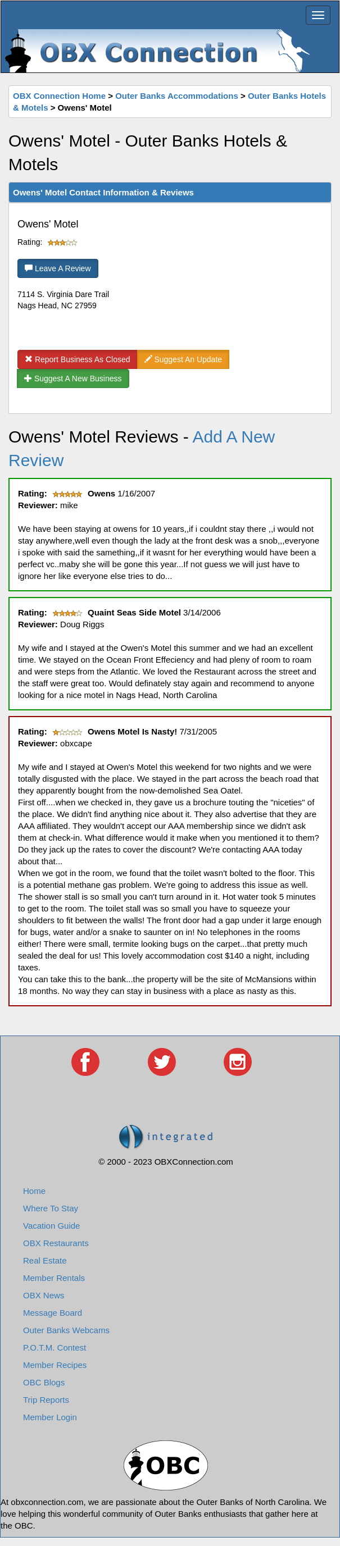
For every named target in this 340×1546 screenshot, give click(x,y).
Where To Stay (50, 1208)
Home (34, 1191)
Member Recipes (55, 1365)
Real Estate (45, 1260)
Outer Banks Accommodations (176, 96)
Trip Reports (46, 1399)
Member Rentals (54, 1278)
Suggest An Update (183, 359)
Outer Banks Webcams (66, 1330)
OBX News (43, 1295)
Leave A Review (58, 268)
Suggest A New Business (73, 378)
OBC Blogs (44, 1382)
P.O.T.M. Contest (54, 1347)
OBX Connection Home (59, 96)
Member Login (50, 1417)
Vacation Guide (51, 1225)
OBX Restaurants (56, 1243)
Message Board (52, 1312)
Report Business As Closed (77, 359)
